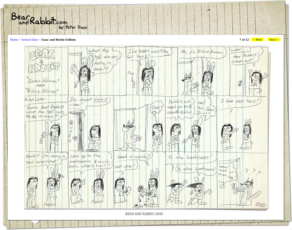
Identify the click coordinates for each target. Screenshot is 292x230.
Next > (273, 39)
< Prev (258, 39)
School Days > (31, 39)
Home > (15, 39)
